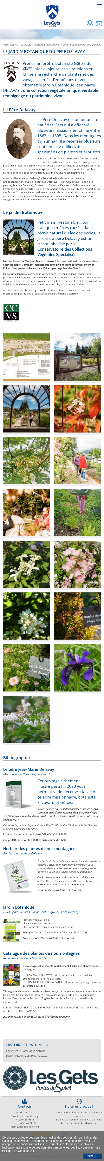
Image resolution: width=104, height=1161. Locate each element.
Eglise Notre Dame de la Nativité (25, 1051)
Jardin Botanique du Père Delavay (82, 44)
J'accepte (92, 1156)
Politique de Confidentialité (19, 1150)
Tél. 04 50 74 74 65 (25, 1123)
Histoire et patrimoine (46, 44)
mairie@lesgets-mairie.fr (25, 1126)
